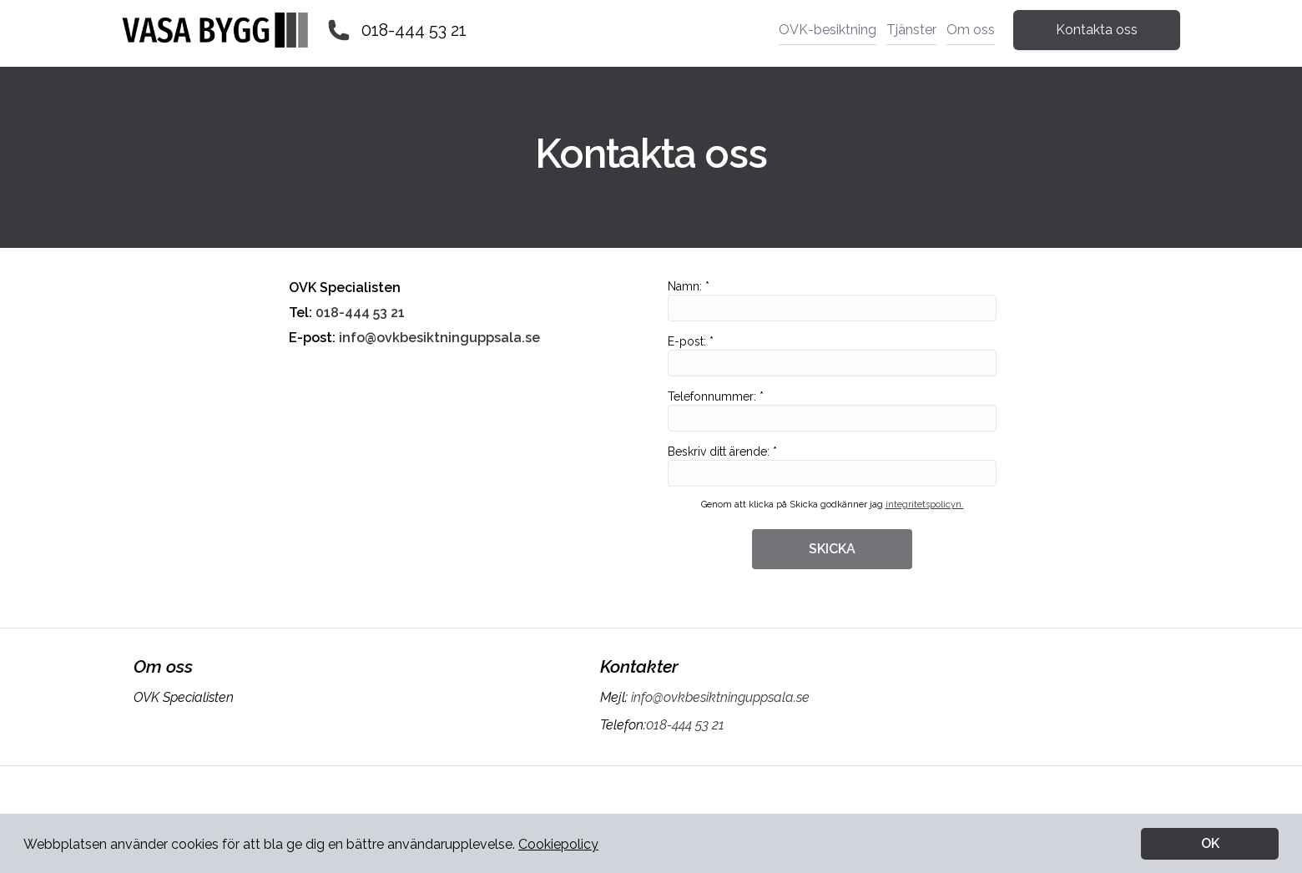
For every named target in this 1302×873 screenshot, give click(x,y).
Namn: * (832, 300)
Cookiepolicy (558, 844)
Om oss (970, 30)
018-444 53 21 (414, 30)
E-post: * (832, 355)
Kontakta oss (1097, 30)
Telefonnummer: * (832, 410)
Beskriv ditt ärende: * (832, 466)
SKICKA (832, 549)
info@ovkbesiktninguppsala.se (438, 338)
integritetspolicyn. (925, 504)
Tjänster (911, 30)
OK (1210, 843)
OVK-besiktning (827, 30)
